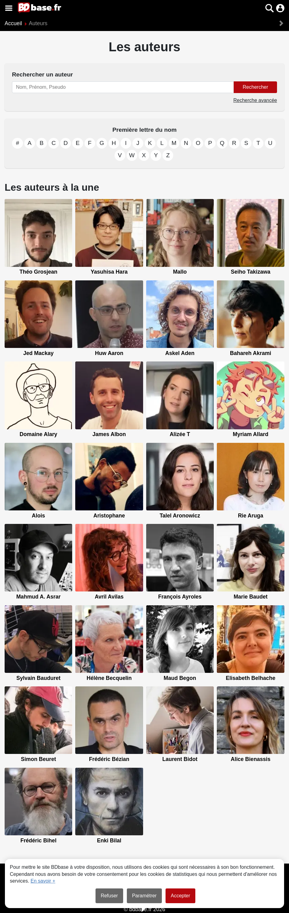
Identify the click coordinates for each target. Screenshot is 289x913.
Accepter (180, 895)
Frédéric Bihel (38, 840)
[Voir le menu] (9, 8)
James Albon (109, 434)
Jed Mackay (38, 353)
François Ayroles (179, 597)
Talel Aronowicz (180, 516)
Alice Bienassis (250, 759)
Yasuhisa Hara (109, 272)
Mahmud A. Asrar (38, 597)
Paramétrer (144, 895)
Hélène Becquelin (109, 678)
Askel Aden (179, 353)
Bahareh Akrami (250, 353)
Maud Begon (180, 678)
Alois (38, 516)
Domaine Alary (38, 434)
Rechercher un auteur (42, 74)
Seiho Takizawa (251, 272)
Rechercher (255, 87)
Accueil (13, 23)
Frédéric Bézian (109, 759)
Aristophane (109, 516)
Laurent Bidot (179, 759)
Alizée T (180, 434)
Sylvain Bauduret (38, 678)
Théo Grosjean (38, 272)
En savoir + (43, 881)
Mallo (180, 272)
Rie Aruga (250, 516)
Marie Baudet (251, 597)
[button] (269, 8)
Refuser (109, 895)
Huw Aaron (109, 353)
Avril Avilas (109, 597)
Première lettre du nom (144, 130)
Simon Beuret (38, 759)
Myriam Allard (250, 434)
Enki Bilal (109, 840)
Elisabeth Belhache (250, 678)
